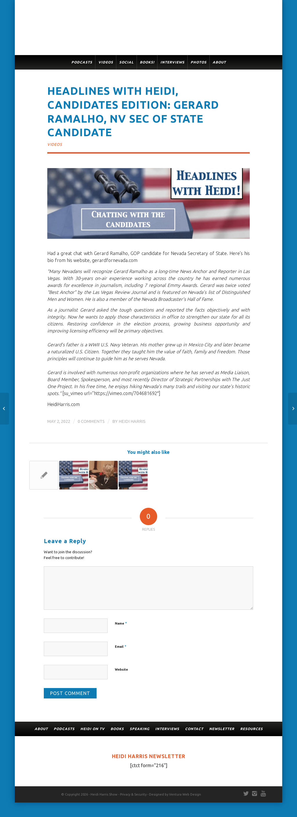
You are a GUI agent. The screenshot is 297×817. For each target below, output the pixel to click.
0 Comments (91, 421)
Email (120, 646)
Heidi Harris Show (103, 794)
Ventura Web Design (185, 794)
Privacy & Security (133, 794)
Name (121, 623)
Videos (54, 144)
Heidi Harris (132, 421)
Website (121, 669)
